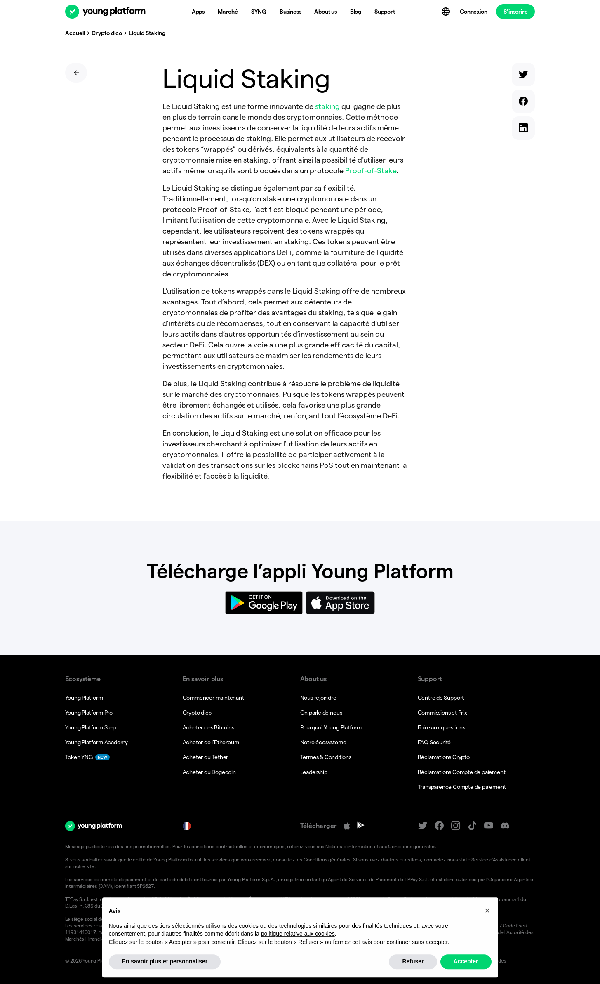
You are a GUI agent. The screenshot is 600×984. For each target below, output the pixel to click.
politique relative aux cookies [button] (298, 953)
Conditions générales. (412, 846)
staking (327, 106)
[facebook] (523, 103)
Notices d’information (349, 846)
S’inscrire (515, 11)
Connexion (473, 11)
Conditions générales (327, 859)
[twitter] (523, 76)
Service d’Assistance (494, 859)
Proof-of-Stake (370, 171)
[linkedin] (523, 129)
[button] (487, 930)
